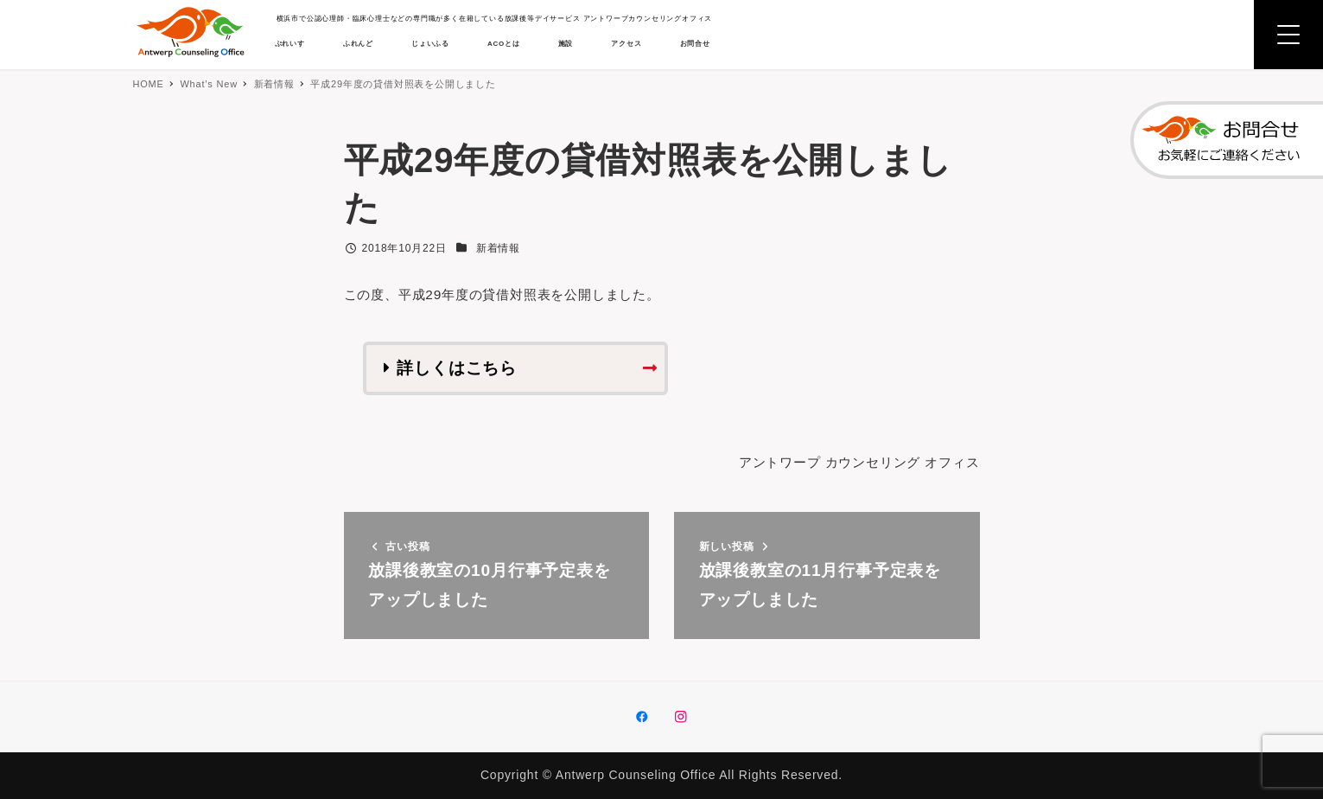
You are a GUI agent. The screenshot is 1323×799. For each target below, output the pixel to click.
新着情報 (498, 248)
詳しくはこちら (457, 370)
